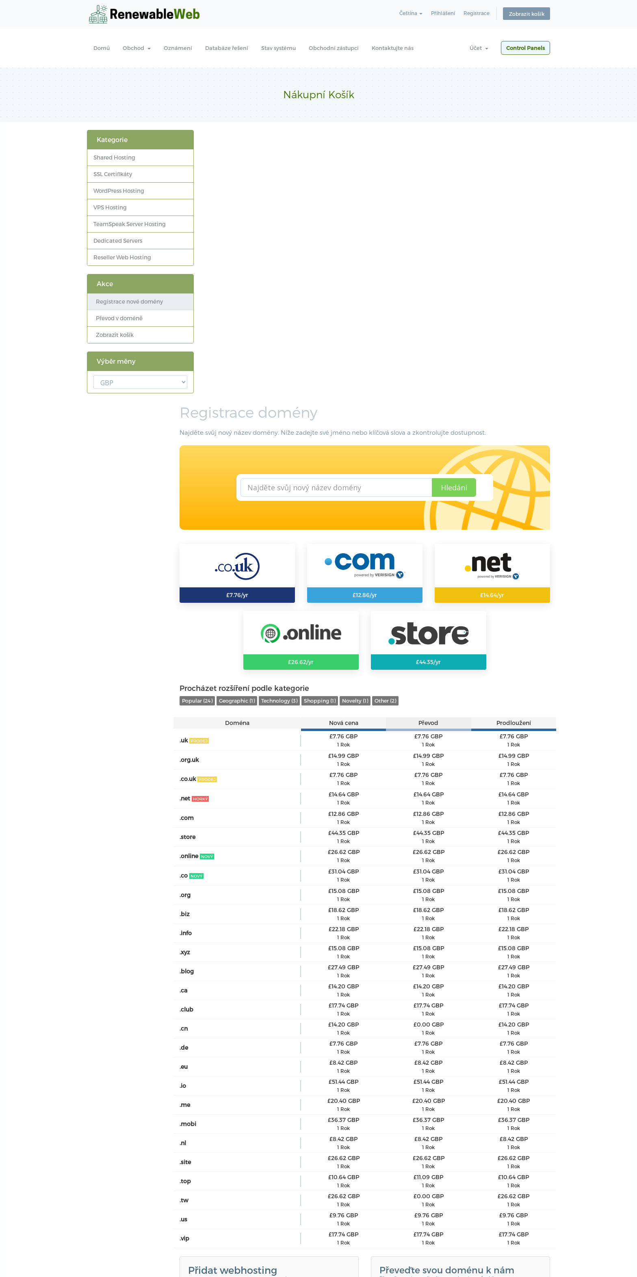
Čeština (408, 14)
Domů (101, 48)
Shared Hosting (114, 157)
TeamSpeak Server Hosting (129, 223)
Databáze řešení (226, 48)
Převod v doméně (118, 318)
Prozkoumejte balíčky (250, 1045)
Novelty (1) (381, 442)
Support (295, 1217)
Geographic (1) (263, 442)
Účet (479, 48)
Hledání (466, 219)
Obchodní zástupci (334, 48)
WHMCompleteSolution (337, 1089)
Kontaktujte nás (393, 48)
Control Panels (525, 48)
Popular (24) (223, 442)
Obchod (137, 48)
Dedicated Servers (117, 240)
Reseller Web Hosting (122, 257)
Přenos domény (419, 1033)
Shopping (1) (346, 442)
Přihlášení (442, 14)
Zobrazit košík (527, 14)
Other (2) (411, 442)
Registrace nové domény (128, 301)
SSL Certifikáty (112, 173)
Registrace (477, 14)
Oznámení (178, 48)
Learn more (214, 1191)
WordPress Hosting (118, 190)
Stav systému (278, 48)
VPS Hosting (110, 207)
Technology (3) (306, 442)
